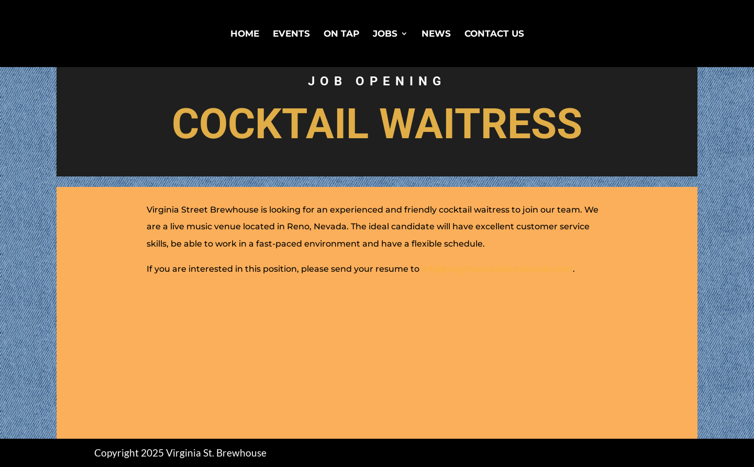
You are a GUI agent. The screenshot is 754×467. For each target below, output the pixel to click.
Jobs (385, 34)
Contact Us (494, 34)
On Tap (341, 34)
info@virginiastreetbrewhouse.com (497, 269)
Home (244, 34)
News (436, 34)
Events (291, 34)
